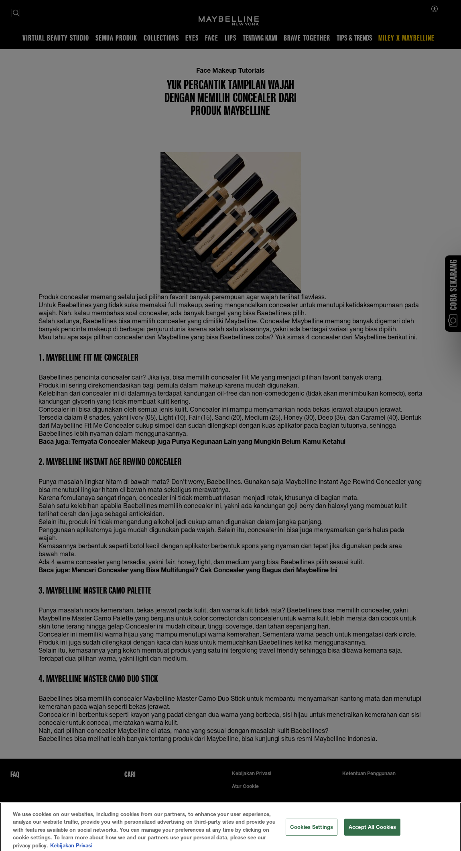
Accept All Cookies (372, 839)
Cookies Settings (311, 839)
